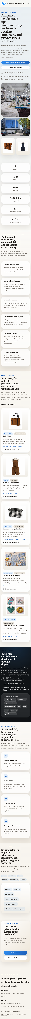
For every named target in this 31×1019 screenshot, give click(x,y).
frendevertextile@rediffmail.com (11, 1003)
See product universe (15, 67)
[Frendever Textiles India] (12, 3)
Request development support (15, 62)
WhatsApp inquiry (18, 1006)
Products (13, 993)
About (8, 993)
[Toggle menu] (28, 3)
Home (3, 993)
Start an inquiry (15, 953)
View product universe (15, 958)
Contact (3, 996)
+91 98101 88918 (6, 1006)
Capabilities (21, 993)
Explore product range (11, 450)
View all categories (8, 404)
